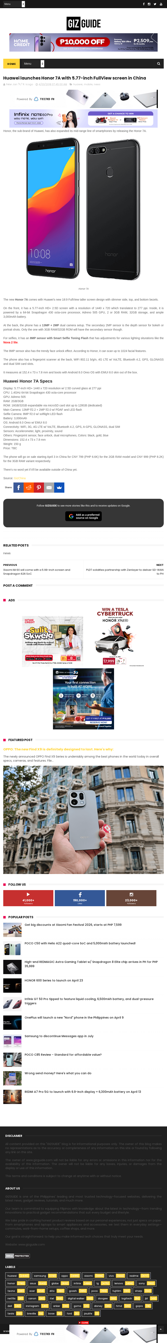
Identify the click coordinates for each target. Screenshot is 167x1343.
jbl (146, 1307)
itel (52, 1307)
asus (33, 1292)
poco (94, 1300)
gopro (139, 1315)
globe (55, 1292)
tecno (11, 1300)
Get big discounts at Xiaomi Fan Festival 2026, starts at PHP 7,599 (73, 934)
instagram (32, 1315)
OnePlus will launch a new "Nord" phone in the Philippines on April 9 (74, 1026)
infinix (77, 1292)
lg (98, 1292)
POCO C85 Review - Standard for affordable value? (63, 1064)
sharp (138, 1300)
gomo (77, 1315)
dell (10, 1315)
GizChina (20, 487)
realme (134, 1285)
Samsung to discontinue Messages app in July (59, 1045)
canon (32, 1307)
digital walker (76, 1307)
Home (11, 64)
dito (52, 1300)
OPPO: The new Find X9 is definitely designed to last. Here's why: (58, 758)
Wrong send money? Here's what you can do (58, 1082)
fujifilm (116, 1300)
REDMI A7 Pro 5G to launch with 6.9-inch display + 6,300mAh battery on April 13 (83, 1101)
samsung (40, 1285)
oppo (64, 1285)
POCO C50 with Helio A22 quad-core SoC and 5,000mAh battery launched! (80, 952)
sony (142, 1292)
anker (56, 1315)
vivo (111, 1285)
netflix (11, 1307)
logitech (127, 1307)
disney (98, 1315)
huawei (77, 93)
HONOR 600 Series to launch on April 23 (54, 989)
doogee (103, 1307)
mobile (88, 93)
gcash (73, 1300)
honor (11, 1292)
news (97, 93)
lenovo (118, 1292)
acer (32, 1300)
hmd (119, 1315)
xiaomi (88, 1285)
